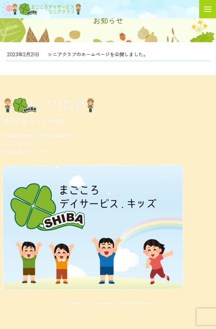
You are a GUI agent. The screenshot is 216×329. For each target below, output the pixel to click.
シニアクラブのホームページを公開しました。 (98, 54)
